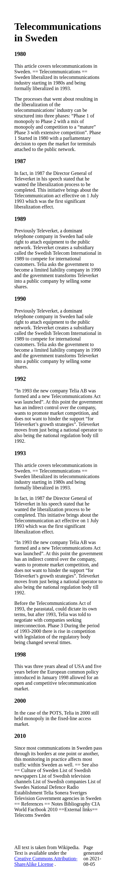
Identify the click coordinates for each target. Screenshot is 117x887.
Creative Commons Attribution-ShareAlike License (46, 861)
